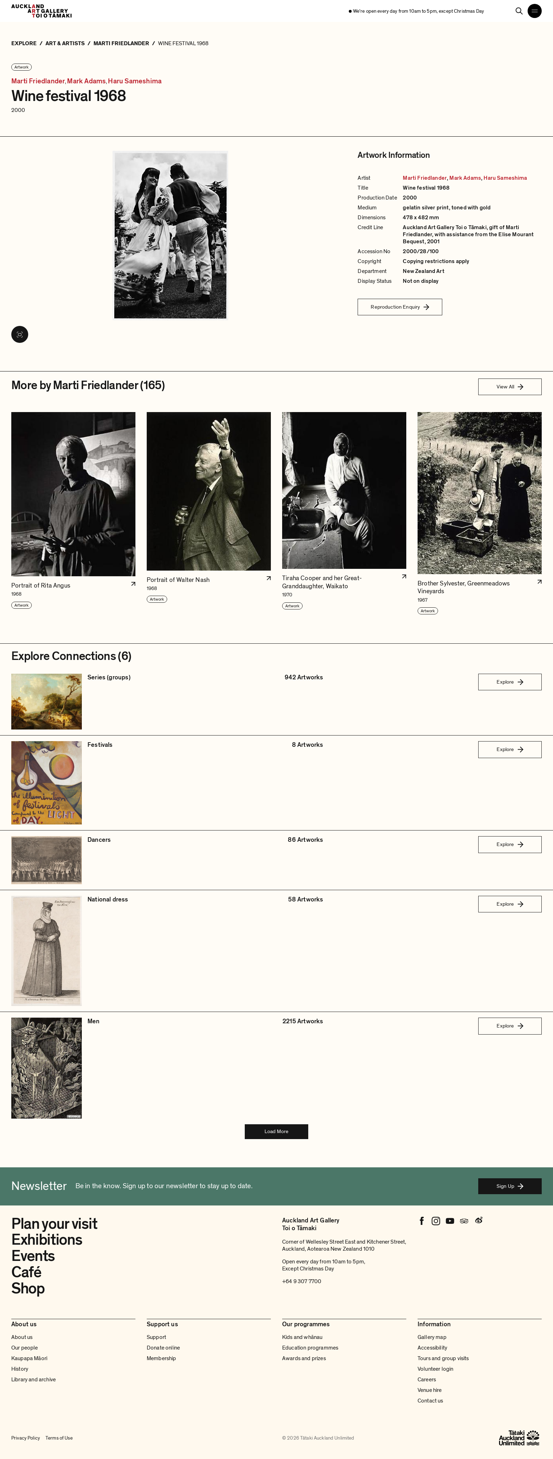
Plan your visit (54, 1224)
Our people (24, 1348)
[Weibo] (478, 1221)
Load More (276, 1131)
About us (21, 1337)
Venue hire (430, 1390)
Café (26, 1272)
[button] (73, 513)
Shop (28, 1288)
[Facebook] (422, 1221)
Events (33, 1256)
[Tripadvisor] (464, 1221)
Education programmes (310, 1348)
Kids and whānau (302, 1337)
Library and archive (33, 1379)
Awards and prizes (304, 1358)
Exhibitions (46, 1239)
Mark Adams (86, 81)
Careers (427, 1379)
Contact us (430, 1401)
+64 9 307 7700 (301, 1281)
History (19, 1369)
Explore (510, 681)
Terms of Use (59, 1438)
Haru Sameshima (135, 81)
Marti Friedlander (38, 81)
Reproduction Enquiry (400, 306)
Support (156, 1337)
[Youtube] (450, 1221)
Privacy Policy (25, 1438)
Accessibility (432, 1348)
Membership (161, 1358)
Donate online (163, 1348)
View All (510, 386)
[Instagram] (436, 1221)
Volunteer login (435, 1369)
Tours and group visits (443, 1358)
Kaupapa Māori (29, 1358)
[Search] (519, 11)
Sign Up (510, 1186)
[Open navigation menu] (535, 11)
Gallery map (432, 1337)
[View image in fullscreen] (19, 334)
